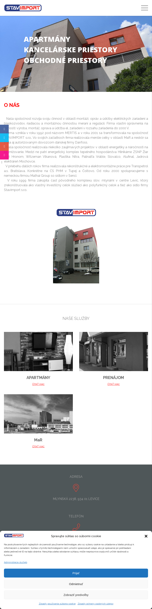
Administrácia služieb (15, 562)
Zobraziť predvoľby (76, 595)
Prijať (76, 573)
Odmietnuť (76, 584)
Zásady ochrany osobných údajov (95, 603)
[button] (146, 536)
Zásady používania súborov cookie (57, 603)
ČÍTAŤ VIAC (38, 384)
